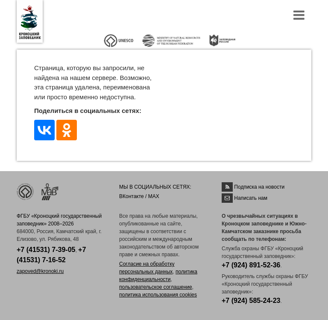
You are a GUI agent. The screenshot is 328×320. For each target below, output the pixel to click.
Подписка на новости (259, 187)
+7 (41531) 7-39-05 (46, 249)
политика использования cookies (158, 295)
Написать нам (250, 198)
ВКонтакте (131, 196)
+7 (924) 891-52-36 (251, 265)
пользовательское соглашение (155, 287)
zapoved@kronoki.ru (40, 271)
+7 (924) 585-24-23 (251, 300)
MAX (153, 196)
